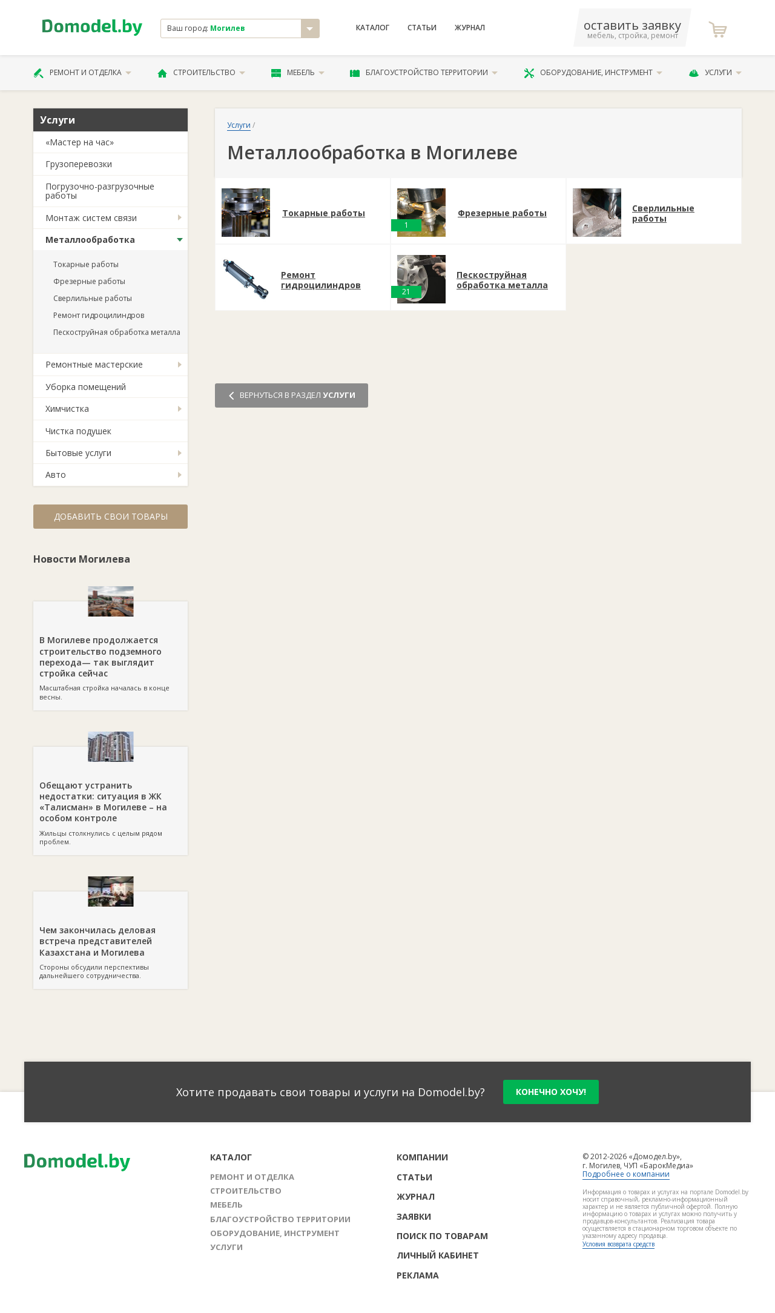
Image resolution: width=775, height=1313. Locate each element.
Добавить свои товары (111, 516)
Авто (55, 474)
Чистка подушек (78, 431)
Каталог (372, 28)
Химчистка (67, 408)
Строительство (201, 72)
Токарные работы (86, 264)
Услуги (715, 72)
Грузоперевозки (78, 164)
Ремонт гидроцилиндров (98, 315)
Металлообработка (90, 239)
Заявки (414, 1216)
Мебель (298, 72)
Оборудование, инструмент (593, 72)
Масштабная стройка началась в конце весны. (110, 651)
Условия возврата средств (618, 1244)
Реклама (418, 1275)
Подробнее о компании (626, 1174)
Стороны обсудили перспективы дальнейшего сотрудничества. (110, 935)
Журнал (470, 28)
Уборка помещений (85, 386)
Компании (422, 1157)
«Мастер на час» (79, 142)
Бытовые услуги (78, 452)
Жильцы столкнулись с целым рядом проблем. (110, 796)
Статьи (422, 28)
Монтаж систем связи (91, 217)
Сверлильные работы (92, 298)
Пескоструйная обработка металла (116, 332)
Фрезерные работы (89, 281)
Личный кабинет (438, 1255)
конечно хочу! (551, 1091)
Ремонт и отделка (82, 72)
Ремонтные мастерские (94, 364)
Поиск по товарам (442, 1235)
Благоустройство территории (424, 72)
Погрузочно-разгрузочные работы (99, 190)
